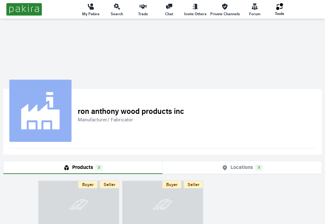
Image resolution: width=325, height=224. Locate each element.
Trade (143, 9)
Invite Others (195, 9)
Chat (169, 9)
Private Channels (225, 9)
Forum (254, 9)
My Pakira (91, 9)
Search (117, 9)
